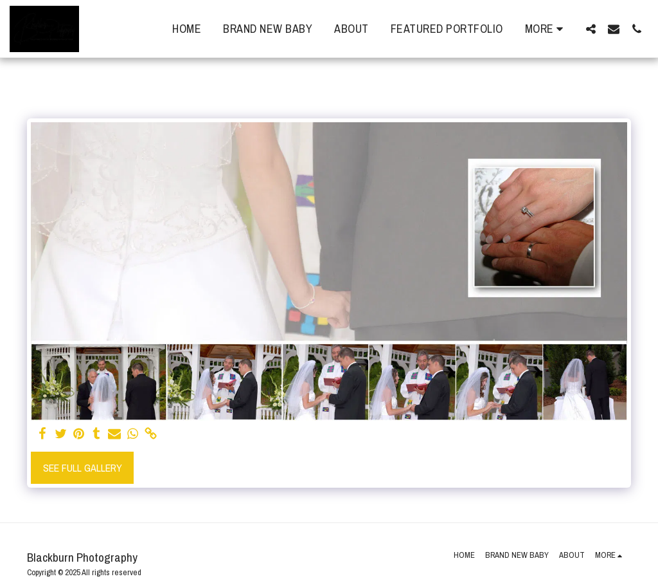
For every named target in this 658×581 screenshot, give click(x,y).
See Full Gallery (82, 468)
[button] (590, 29)
